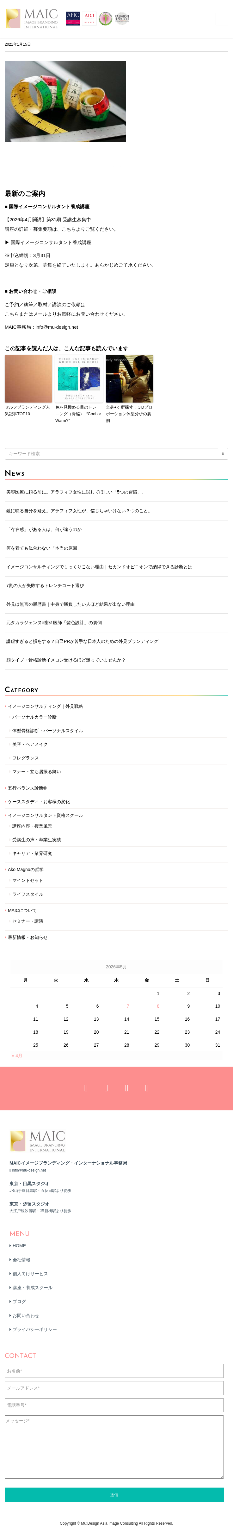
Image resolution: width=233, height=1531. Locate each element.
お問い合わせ (26, 1315)
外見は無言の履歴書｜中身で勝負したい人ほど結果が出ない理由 (70, 604)
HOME (19, 1245)
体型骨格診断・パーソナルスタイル (47, 730)
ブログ (19, 1301)
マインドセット (27, 880)
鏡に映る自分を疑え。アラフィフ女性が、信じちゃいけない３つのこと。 (79, 510)
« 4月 (17, 1055)
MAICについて (22, 910)
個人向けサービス (30, 1273)
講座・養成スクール (32, 1287)
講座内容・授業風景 (32, 826)
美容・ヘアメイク (30, 744)
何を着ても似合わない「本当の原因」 (44, 548)
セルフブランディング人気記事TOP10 (27, 410)
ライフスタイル (27, 894)
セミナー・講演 (27, 921)
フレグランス (25, 757)
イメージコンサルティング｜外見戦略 (45, 706)
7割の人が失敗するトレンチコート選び (45, 585)
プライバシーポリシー (35, 1329)
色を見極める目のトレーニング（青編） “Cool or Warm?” (78, 414)
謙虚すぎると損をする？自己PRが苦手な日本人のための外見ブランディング (82, 641)
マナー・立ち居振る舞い (36, 771)
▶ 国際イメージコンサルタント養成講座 (48, 242)
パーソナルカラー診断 (34, 717)
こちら (12, 314)
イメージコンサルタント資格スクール (45, 815)
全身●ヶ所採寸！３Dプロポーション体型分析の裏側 (129, 414)
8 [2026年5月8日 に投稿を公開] (158, 1006)
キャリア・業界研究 (32, 853)
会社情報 (21, 1259)
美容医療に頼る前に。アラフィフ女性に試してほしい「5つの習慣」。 (76, 491)
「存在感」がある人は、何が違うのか (44, 529)
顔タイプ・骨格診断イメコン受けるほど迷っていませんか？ (66, 659)
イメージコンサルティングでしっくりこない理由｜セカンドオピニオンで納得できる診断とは (99, 566)
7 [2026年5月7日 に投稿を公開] (128, 1006)
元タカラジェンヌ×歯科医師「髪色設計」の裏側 (54, 622)
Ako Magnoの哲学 (26, 869)
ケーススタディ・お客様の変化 (39, 801)
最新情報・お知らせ (28, 937)
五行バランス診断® (27, 788)
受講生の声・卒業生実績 (36, 839)
